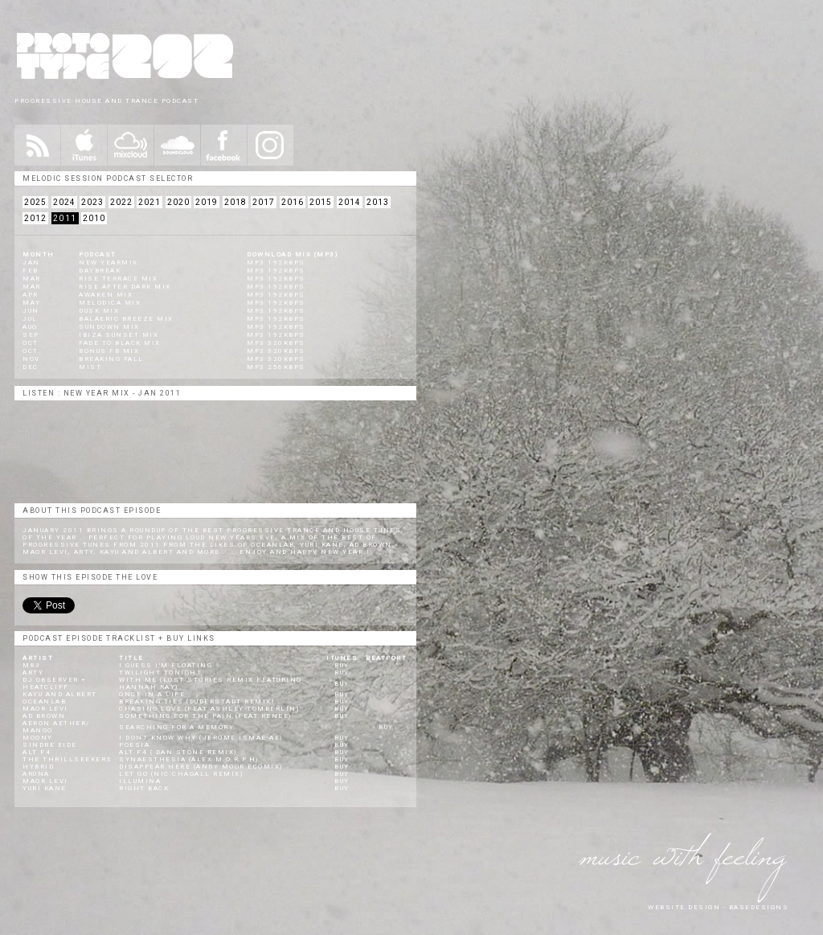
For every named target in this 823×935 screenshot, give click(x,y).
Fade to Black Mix (120, 343)
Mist (90, 367)
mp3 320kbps (276, 343)
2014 (349, 202)
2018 (235, 202)
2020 (178, 202)
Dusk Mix (99, 310)
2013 (377, 202)
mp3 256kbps (276, 367)
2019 (206, 202)
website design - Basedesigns (718, 907)
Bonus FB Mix (109, 351)
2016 (292, 202)
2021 (149, 202)
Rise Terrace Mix (118, 278)
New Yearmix (108, 262)
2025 (35, 202)
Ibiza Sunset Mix (118, 334)
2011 (65, 218)
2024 (64, 202)
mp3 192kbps (276, 262)
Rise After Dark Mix (125, 286)
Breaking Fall (111, 359)
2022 (121, 202)
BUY (342, 665)
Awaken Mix (106, 294)
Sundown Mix (109, 326)
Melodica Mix (110, 302)
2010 (94, 218)
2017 (263, 202)
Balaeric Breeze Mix (126, 318)
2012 (35, 218)
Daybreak (100, 270)
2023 (92, 202)
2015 (320, 202)
